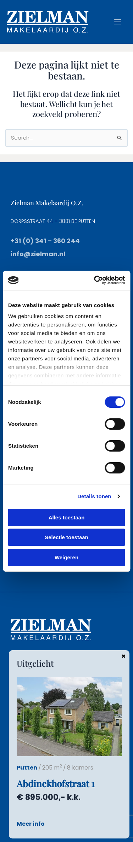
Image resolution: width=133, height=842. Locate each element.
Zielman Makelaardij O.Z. (47, 203)
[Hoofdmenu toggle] (118, 22)
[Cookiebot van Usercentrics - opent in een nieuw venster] (95, 280)
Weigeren (66, 557)
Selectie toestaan (66, 537)
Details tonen (94, 496)
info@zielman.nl (38, 253)
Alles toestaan (67, 517)
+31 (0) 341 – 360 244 (45, 240)
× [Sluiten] (123, 656)
